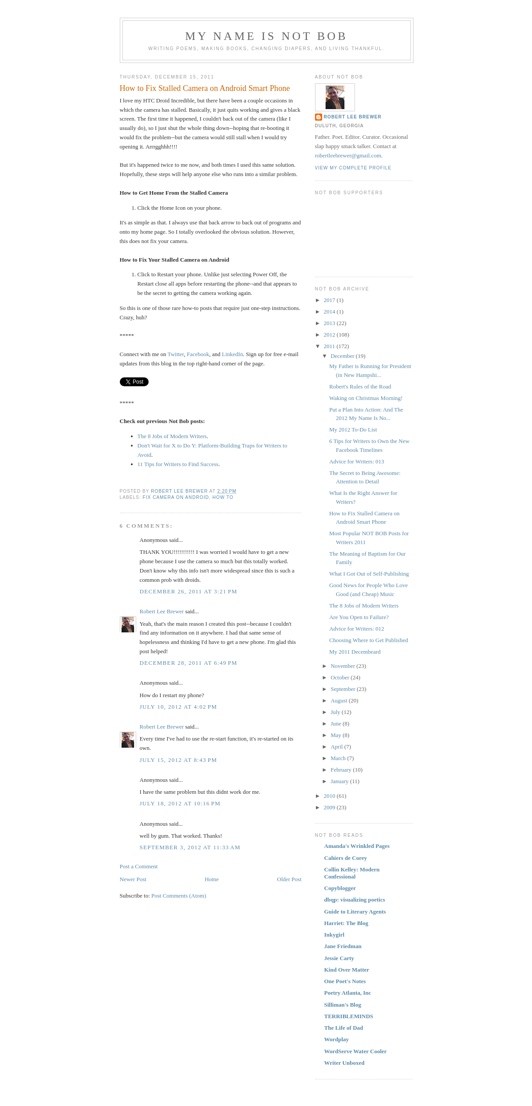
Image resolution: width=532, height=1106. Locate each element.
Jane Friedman (343, 946)
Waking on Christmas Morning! (365, 398)
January (340, 781)
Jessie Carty (339, 958)
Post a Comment (139, 866)
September (344, 689)
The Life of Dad (343, 1027)
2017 (330, 300)
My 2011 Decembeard (355, 651)
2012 (330, 334)
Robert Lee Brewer (162, 611)
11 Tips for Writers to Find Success (178, 464)
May (337, 735)
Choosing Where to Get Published (368, 640)
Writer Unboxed (344, 1062)
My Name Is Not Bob (266, 36)
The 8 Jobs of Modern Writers (172, 436)
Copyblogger (340, 888)
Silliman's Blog (342, 1004)
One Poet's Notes (345, 981)
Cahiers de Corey (345, 858)
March (339, 758)
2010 (330, 795)
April (337, 746)
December (343, 356)
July (336, 712)
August (340, 700)
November (343, 666)
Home (212, 879)
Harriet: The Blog (346, 923)
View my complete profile (353, 167)
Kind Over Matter (347, 969)
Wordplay (336, 1039)
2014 (330, 311)
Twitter (176, 354)
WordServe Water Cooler (355, 1051)
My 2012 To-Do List (353, 429)
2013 (330, 323)
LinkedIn (232, 354)
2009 (330, 807)
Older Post (289, 879)
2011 (330, 346)
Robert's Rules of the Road (360, 386)
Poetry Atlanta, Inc (347, 992)
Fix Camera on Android (176, 497)
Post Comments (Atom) (178, 895)
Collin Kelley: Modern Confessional (352, 873)
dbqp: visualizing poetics (354, 899)
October (341, 677)
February (342, 769)
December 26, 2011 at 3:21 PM (188, 591)
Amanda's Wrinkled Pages (357, 846)
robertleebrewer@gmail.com (348, 155)
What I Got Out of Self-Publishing (369, 573)
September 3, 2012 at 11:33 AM (190, 847)
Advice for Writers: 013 (356, 461)
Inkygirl (334, 934)
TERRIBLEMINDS (349, 1016)
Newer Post (133, 879)
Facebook (198, 354)
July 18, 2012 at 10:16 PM (180, 803)
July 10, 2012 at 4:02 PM (178, 706)
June (337, 723)
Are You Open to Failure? (359, 617)
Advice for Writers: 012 (356, 628)
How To (223, 497)
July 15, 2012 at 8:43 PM (178, 760)
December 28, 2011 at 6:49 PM (188, 662)
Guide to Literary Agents (355, 911)
